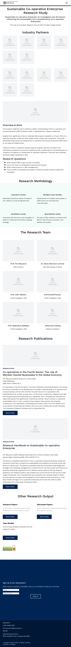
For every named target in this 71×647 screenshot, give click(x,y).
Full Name (6, 592)
